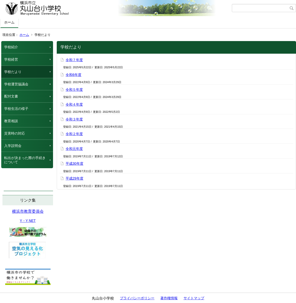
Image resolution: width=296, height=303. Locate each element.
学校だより (12, 72)
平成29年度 (74, 178)
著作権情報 (169, 298)
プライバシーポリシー (137, 298)
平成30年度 (74, 163)
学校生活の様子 (16, 109)
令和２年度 (74, 134)
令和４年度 (74, 104)
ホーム (9, 22)
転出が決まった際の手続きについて (25, 160)
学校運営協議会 (16, 84)
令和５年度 (74, 90)
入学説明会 (12, 146)
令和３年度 (74, 119)
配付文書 (11, 96)
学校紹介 (11, 47)
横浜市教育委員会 (28, 211)
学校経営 (11, 59)
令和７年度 (74, 60)
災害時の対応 (14, 133)
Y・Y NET (28, 221)
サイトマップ (194, 298)
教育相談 (11, 121)
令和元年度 (74, 149)
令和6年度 (73, 75)
